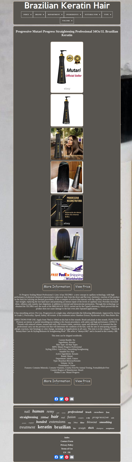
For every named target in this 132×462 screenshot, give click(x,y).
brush (88, 412)
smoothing (105, 422)
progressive (100, 417)
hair (55, 416)
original (31, 423)
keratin (45, 426)
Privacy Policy (67, 445)
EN (64, 452)
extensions (57, 421)
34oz (75, 422)
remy (50, 411)
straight (82, 428)
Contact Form (67, 441)
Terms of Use (67, 449)
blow (82, 423)
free (107, 412)
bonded (41, 422)
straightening (29, 417)
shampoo (99, 428)
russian (63, 413)
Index (66, 437)
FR (69, 452)
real (63, 417)
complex (81, 418)
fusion (71, 417)
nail (27, 411)
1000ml (44, 417)
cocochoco (99, 412)
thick (91, 427)
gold (58, 413)
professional (75, 411)
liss (74, 428)
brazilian (62, 427)
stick (112, 418)
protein (24, 423)
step (69, 423)
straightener (110, 428)
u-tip (88, 418)
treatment (27, 427)
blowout (92, 422)
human (38, 411)
